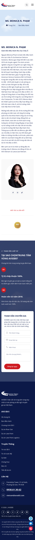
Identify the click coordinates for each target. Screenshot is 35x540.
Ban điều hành (24, 25)
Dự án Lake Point (7, 434)
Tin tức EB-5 (5, 449)
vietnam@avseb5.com (15, 495)
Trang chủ (10, 25)
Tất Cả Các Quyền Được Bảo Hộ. (11, 516)
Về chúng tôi (5, 417)
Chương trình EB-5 (7, 425)
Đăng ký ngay (12, 366)
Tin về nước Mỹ (6, 454)
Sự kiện (4, 458)
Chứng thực (5, 462)
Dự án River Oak (7, 429)
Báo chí (4, 466)
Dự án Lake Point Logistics (10, 438)
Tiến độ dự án (6, 470)
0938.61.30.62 (14, 489)
